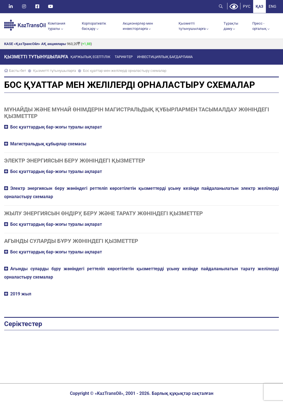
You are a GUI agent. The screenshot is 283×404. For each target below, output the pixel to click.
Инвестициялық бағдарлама (165, 58)
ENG (272, 6)
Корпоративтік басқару (94, 26)
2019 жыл (20, 294)
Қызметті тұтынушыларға (192, 26)
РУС (246, 6)
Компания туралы (56, 26)
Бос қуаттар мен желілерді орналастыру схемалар (124, 71)
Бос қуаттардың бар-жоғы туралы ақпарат (56, 127)
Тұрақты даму (231, 26)
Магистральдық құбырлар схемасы (48, 144)
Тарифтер (124, 58)
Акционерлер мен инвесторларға (138, 26)
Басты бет (17, 71)
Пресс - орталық (259, 26)
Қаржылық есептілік (90, 58)
